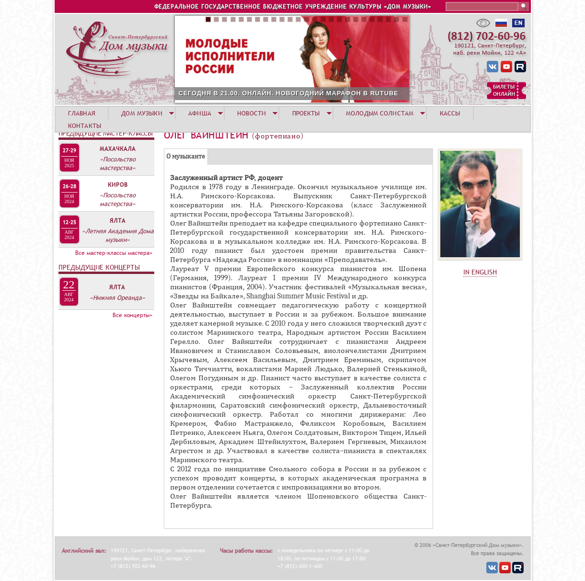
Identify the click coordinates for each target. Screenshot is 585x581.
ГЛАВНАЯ (81, 113)
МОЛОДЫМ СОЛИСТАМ (379, 113)
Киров (118, 185)
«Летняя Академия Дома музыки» (118, 235)
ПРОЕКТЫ (306, 113)
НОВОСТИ (251, 113)
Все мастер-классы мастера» (113, 253)
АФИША (199, 113)
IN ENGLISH (480, 272)
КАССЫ (450, 113)
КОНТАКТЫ (84, 125)
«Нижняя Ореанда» (117, 297)
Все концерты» (132, 315)
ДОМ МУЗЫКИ (141, 113)
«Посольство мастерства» (118, 163)
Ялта (118, 220)
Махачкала (118, 149)
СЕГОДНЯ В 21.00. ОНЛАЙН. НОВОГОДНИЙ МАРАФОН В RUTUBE (289, 93)
